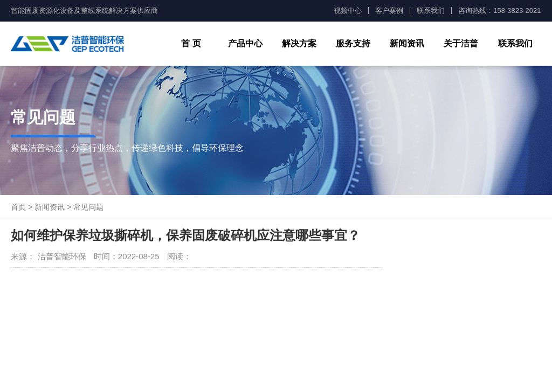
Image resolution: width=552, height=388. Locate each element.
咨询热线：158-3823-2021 (499, 10)
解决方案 (299, 43)
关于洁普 (461, 43)
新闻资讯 (407, 43)
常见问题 (88, 207)
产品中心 (245, 43)
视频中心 (348, 10)
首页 (18, 207)
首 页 (191, 43)
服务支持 (353, 43)
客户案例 (389, 10)
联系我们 (431, 10)
